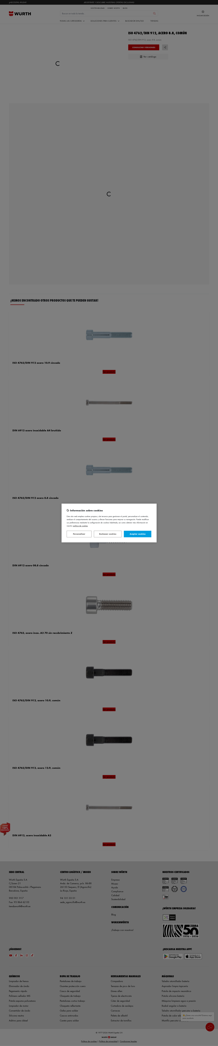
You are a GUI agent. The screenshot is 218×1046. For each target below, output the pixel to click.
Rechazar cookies (107, 534)
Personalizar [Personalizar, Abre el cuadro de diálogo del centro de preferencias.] (79, 534)
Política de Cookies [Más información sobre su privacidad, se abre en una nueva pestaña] (80, 525)
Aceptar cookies (137, 534)
